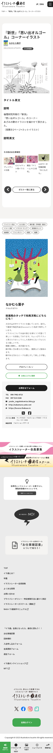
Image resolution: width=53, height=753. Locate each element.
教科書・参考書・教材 (37, 224)
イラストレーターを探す (16, 747)
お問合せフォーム (26, 388)
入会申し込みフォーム (13, 643)
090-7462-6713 (14, 394)
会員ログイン (26, 722)
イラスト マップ (21, 228)
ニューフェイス (37, 746)
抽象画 (6, 232)
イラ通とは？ (9, 573)
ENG (42, 4)
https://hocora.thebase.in (18, 408)
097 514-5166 (13, 398)
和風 (28, 232)
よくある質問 (9, 588)
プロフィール (26, 366)
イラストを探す (26, 747)
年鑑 (5, 578)
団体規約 (7, 638)
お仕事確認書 (9, 633)
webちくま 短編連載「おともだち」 (43, 164)
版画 (35, 232)
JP (37, 4)
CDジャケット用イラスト (20, 164)
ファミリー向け (9, 224)
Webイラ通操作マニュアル (16, 609)
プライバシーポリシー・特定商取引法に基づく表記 (25, 599)
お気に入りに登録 (26, 375)
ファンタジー (17, 232)
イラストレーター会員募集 (15, 583)
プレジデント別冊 (9, 164)
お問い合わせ (9, 593)
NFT (7, 668)
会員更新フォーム (11, 649)
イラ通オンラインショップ (16, 663)
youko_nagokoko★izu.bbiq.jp (20, 401)
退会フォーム (9, 654)
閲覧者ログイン (5, 747)
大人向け (22, 224)
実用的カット (36, 228)
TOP (6, 568)
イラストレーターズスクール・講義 (19, 604)
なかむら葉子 (15, 43)
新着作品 (48, 746)
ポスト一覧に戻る (26, 189)
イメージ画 (8, 228)
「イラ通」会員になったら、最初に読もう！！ (23, 628)
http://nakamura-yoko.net (18, 405)
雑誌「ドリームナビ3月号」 (32, 164)
